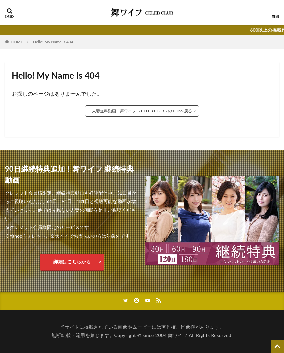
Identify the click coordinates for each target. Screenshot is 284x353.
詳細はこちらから (72, 261)
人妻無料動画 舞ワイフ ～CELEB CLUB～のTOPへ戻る (142, 110)
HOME (17, 41)
